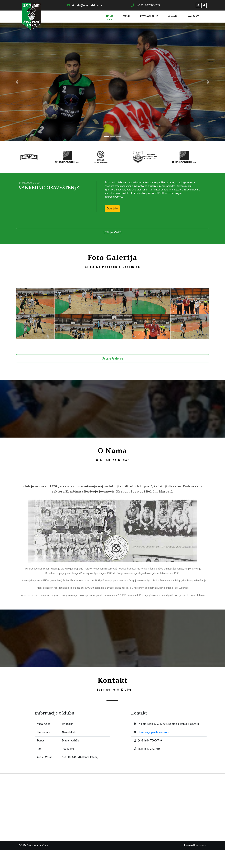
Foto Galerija (149, 16)
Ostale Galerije (112, 358)
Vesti (126, 16)
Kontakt (193, 16)
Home (109, 16)
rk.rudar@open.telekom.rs (154, 732)
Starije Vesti (112, 232)
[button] (17, 82)
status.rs (202, 845)
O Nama (172, 16)
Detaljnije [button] (112, 208)
